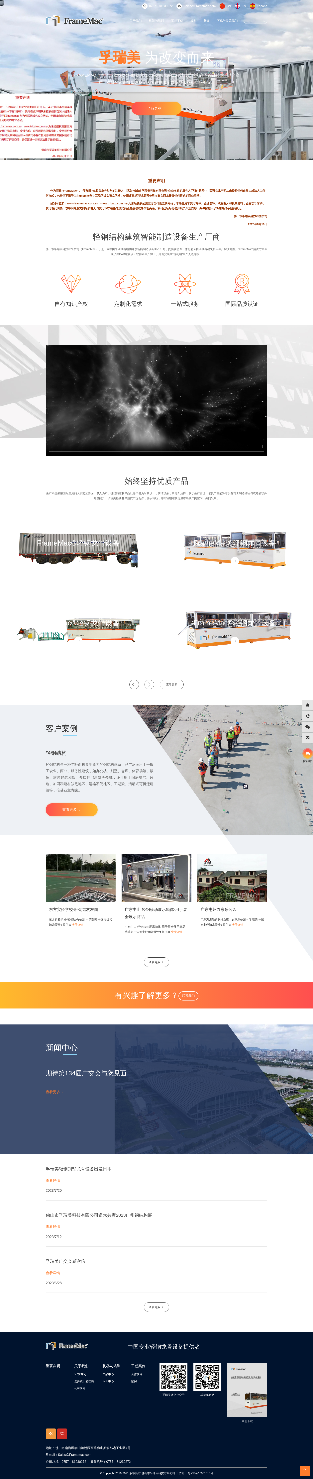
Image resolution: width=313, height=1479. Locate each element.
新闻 (208, 20)
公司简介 (79, 1388)
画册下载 (247, 1421)
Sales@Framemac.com (202, 5)
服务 (195, 20)
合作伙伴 (136, 1374)
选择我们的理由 (84, 1381)
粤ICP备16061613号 (200, 1473)
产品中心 (108, 1374)
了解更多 (156, 108)
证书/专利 (80, 1374)
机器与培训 (160, 20)
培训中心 (108, 1381)
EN (245, 5)
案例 (134, 1381)
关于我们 (140, 20)
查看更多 (171, 684)
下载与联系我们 (228, 20)
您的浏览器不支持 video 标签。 (156, 400)
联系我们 (188, 996)
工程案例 (179, 20)
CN (230, 5)
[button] (134, 684)
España (262, 5)
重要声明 (53, 1366)
